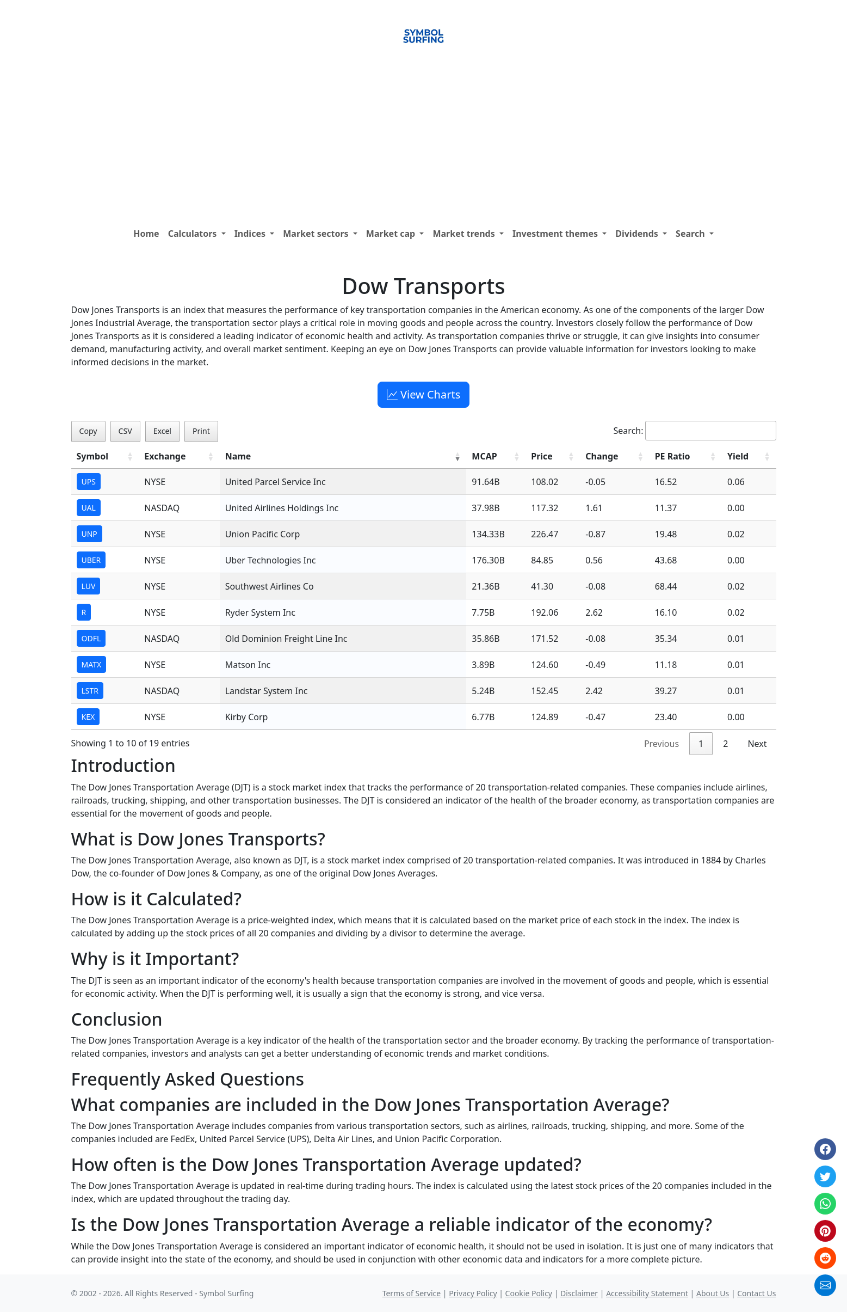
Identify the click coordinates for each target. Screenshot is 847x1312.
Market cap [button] (392, 234)
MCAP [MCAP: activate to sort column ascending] (484, 456)
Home (146, 234)
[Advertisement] (423, 141)
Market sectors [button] (317, 234)
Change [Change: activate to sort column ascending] (601, 456)
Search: (695, 430)
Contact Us (756, 1293)
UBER (91, 560)
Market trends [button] (464, 234)
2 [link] (725, 744)
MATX (92, 664)
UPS (89, 481)
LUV (89, 586)
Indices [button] (251, 234)
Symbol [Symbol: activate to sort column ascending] (92, 456)
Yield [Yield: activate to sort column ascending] (738, 456)
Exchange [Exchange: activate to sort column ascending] (165, 456)
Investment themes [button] (556, 234)
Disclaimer (579, 1293)
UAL (89, 507)
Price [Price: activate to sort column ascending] (542, 456)
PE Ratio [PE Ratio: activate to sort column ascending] (672, 456)
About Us (712, 1293)
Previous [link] (661, 744)
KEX (88, 717)
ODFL (91, 638)
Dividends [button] (637, 234)
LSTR (90, 690)
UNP (89, 534)
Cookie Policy (528, 1293)
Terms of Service (411, 1293)
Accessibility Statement (647, 1293)
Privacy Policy (473, 1293)
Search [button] (691, 234)
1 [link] (700, 744)
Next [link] (756, 744)
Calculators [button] (193, 234)
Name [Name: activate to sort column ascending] (238, 456)
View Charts (423, 394)
